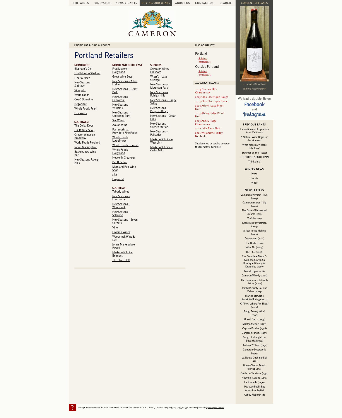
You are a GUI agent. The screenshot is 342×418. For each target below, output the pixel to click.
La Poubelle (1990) (254, 382)
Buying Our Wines (156, 3)
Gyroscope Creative (215, 407)
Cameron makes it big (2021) (254, 204)
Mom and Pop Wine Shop (124, 168)
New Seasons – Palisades (159, 133)
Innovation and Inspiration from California (254, 130)
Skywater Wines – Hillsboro (160, 70)
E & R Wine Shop (84, 130)
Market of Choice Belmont (122, 253)
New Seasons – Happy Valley (163, 101)
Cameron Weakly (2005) (254, 275)
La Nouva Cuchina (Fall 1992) (254, 359)
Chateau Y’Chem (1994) (254, 345)
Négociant (80, 104)
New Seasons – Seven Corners (125, 221)
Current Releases (254, 3)
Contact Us (204, 3)
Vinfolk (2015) (254, 218)
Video (254, 182)
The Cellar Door (83, 125)
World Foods (81, 94)
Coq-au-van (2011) (254, 238)
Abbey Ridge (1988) (254, 394)
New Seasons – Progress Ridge (159, 109)
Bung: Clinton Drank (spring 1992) (254, 367)
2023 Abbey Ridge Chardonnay (206, 122)
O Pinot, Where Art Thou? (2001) (254, 305)
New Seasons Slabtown (82, 84)
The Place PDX (121, 260)
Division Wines (121, 232)
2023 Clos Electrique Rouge (211, 96)
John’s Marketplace (85, 147)
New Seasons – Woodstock (121, 205)
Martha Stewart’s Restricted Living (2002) (254, 297)
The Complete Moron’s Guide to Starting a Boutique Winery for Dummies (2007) (254, 261)
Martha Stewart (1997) (254, 323)
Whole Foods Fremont (125, 145)
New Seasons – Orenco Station (159, 125)
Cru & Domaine (83, 99)
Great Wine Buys (122, 76)
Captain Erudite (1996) (254, 328)
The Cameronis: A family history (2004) (254, 281)
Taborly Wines (120, 191)
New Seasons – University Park (121, 114)
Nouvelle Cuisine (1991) (254, 377)
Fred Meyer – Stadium (87, 73)
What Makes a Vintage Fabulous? (254, 146)
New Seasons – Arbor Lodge (124, 82)
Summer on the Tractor (254, 152)
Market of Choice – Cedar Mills (161, 148)
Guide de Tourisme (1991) (254, 373)
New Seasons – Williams (121, 106)
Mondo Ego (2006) (254, 271)
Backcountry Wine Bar (85, 153)
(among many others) (254, 88)
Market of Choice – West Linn (161, 140)
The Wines (81, 3)
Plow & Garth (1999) (254, 319)
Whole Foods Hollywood (120, 151)
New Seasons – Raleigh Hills (159, 93)
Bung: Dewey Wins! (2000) (254, 313)
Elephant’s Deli (83, 68)
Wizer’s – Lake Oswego (158, 78)
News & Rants (126, 3)
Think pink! (254, 161)
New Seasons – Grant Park (124, 90)
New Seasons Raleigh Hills (86, 161)
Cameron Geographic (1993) (254, 351)
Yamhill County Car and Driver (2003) (254, 289)
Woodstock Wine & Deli (123, 238)
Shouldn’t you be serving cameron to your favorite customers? (212, 145)
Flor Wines (80, 113)
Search (225, 3)
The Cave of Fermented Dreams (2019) (254, 212)
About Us (182, 3)
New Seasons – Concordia (121, 98)
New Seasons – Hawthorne (121, 197)
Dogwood (118, 179)
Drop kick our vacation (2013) (254, 224)
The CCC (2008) (254, 252)
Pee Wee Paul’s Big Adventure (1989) (254, 388)
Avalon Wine (119, 125)
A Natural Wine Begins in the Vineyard (254, 138)
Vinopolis (80, 90)
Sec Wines (118, 120)
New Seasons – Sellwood (121, 213)
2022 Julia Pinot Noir (254, 84)
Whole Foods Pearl (85, 108)
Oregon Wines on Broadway (84, 136)
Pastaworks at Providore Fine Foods (124, 131)
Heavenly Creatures (123, 157)
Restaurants (204, 61)
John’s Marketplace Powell (123, 246)
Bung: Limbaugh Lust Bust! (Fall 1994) (254, 339)
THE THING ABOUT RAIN (254, 157)
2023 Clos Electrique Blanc (211, 101)
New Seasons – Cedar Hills (163, 117)
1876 (115, 174)
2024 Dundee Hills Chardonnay (206, 91)
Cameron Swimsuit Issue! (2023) (254, 196)
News (254, 173)
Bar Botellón (119, 162)
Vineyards (102, 3)
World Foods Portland (87, 142)
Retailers (202, 58)
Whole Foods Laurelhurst (120, 138)
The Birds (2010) (254, 243)
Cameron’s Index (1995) (254, 332)
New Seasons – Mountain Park (159, 86)
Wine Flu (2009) (254, 247)
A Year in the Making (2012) (254, 232)
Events (254, 178)
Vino (115, 227)
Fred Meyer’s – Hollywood (121, 70)
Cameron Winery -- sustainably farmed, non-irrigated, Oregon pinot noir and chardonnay (152, 23)
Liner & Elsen (82, 78)
